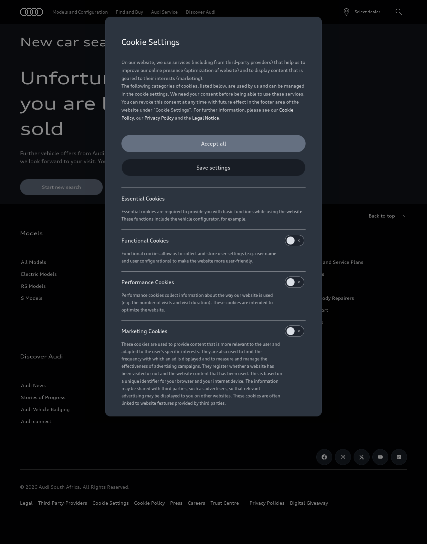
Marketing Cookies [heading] (212, 331)
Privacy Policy (159, 118)
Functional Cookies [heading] (212, 240)
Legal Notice (205, 118)
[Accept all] (213, 143)
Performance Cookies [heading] (212, 282)
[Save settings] (213, 167)
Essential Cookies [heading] (143, 198)
